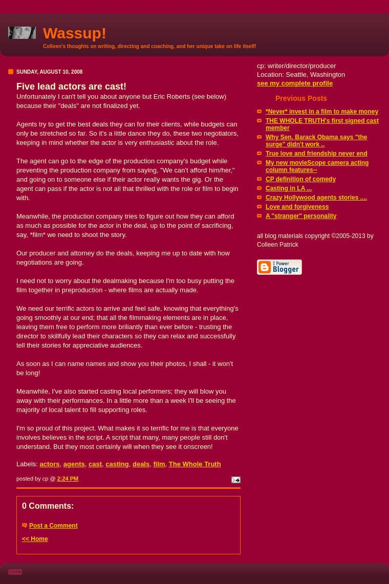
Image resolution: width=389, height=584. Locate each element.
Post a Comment (53, 525)
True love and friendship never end (317, 153)
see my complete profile (295, 83)
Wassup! (74, 33)
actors (50, 464)
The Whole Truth (195, 464)
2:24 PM (68, 478)
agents (74, 464)
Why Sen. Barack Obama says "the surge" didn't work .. (316, 141)
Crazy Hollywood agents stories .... (316, 197)
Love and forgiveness (297, 206)
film (159, 464)
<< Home (35, 539)
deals (141, 464)
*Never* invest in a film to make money (322, 111)
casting (117, 464)
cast (95, 464)
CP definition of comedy (301, 179)
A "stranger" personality (301, 216)
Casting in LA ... (289, 188)
